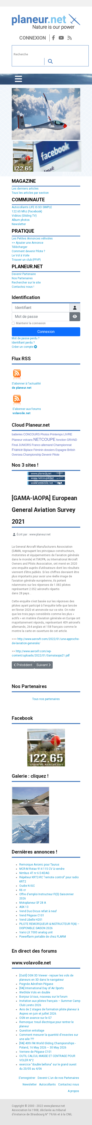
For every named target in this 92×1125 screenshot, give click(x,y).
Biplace (28, 450)
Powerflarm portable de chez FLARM (42, 936)
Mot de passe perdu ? (25, 338)
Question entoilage (31, 1030)
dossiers (49, 450)
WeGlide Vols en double (34, 992)
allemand (47, 445)
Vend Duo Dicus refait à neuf (38, 911)
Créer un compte (24, 346)
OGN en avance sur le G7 (35, 1018)
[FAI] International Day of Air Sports (41, 988)
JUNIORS (25, 445)
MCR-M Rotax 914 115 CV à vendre (41, 868)
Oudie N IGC (27, 885)
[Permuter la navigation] (18, 79)
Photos (44, 434)
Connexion (32, 38)
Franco (36, 445)
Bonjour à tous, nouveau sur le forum (43, 996)
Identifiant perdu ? (23, 342)
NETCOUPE (44, 439)
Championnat (62, 445)
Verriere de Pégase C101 (35, 1051)
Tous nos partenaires (46, 699)
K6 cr (22, 890)
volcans (28, 439)
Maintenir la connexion (31, 323)
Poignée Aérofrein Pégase (36, 984)
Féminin (38, 450)
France (17, 450)
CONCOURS (31, 434)
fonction (61, 439)
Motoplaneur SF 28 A (32, 902)
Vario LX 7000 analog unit (36, 932)
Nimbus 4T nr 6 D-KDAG (34, 873)
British (71, 450)
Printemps (56, 434)
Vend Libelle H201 (31, 919)
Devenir (47, 454)
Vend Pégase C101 (31, 915)
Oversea (17, 454)
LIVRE (67, 434)
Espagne (60, 450)
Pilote (55, 454)
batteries (17, 434)
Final (15, 445)
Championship (32, 454)
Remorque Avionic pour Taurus (39, 864)
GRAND (72, 439)
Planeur (17, 439)
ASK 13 (23, 907)
